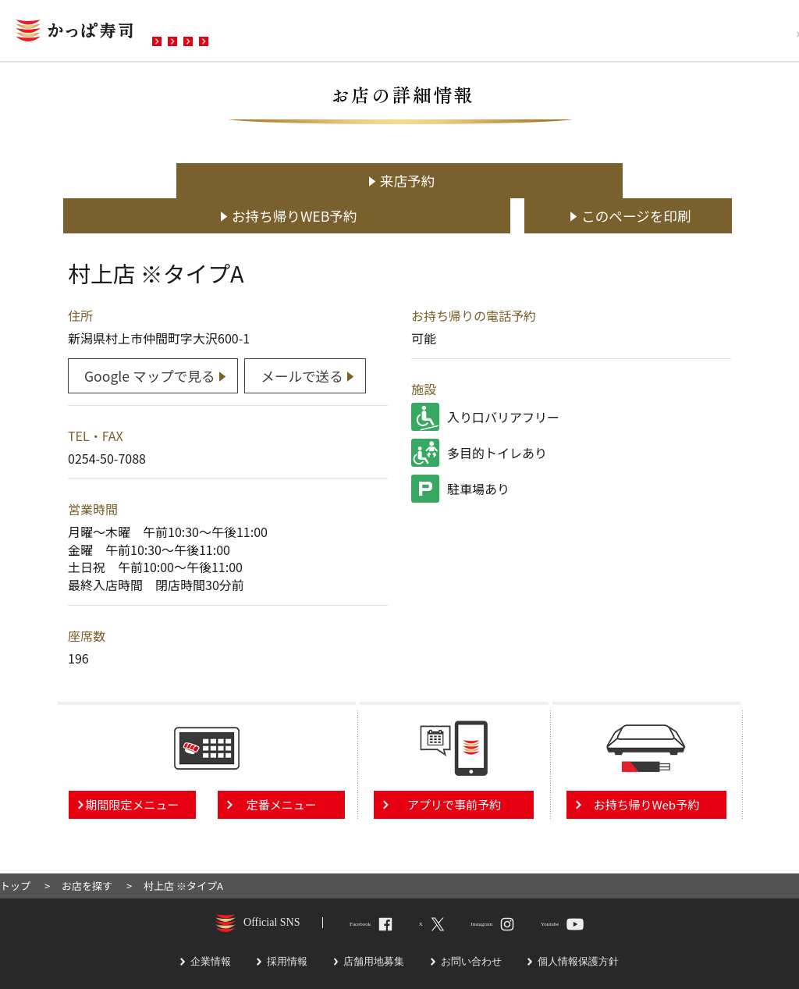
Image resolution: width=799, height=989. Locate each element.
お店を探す (197, 32)
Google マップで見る (149, 336)
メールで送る (306, 336)
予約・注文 (369, 32)
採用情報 (746, 34)
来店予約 (181, 180)
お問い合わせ (467, 32)
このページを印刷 (632, 180)
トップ (15, 846)
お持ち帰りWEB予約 (408, 180)
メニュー (283, 32)
